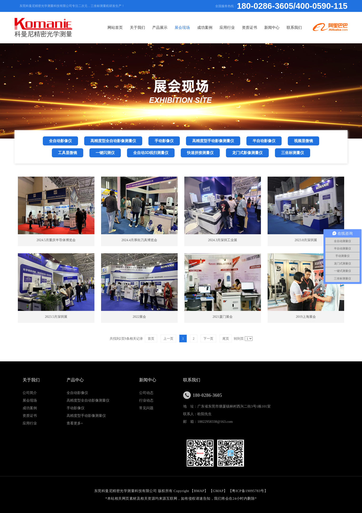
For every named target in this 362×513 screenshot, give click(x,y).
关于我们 (150, 47)
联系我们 (327, 47)
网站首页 (124, 47)
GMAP (218, 491)
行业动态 (146, 400)
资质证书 (276, 47)
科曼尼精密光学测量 (43, 28)
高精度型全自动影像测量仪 (88, 400)
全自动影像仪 (77, 393)
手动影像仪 (75, 408)
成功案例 (226, 47)
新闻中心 (302, 47)
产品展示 (175, 47)
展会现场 (200, 47)
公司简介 (30, 393)
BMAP (199, 491)
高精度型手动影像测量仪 (86, 416)
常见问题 (146, 408)
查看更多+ (75, 423)
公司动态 (146, 393)
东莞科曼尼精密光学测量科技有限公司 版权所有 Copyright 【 (144, 491)
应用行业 (251, 47)
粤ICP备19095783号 (248, 491)
